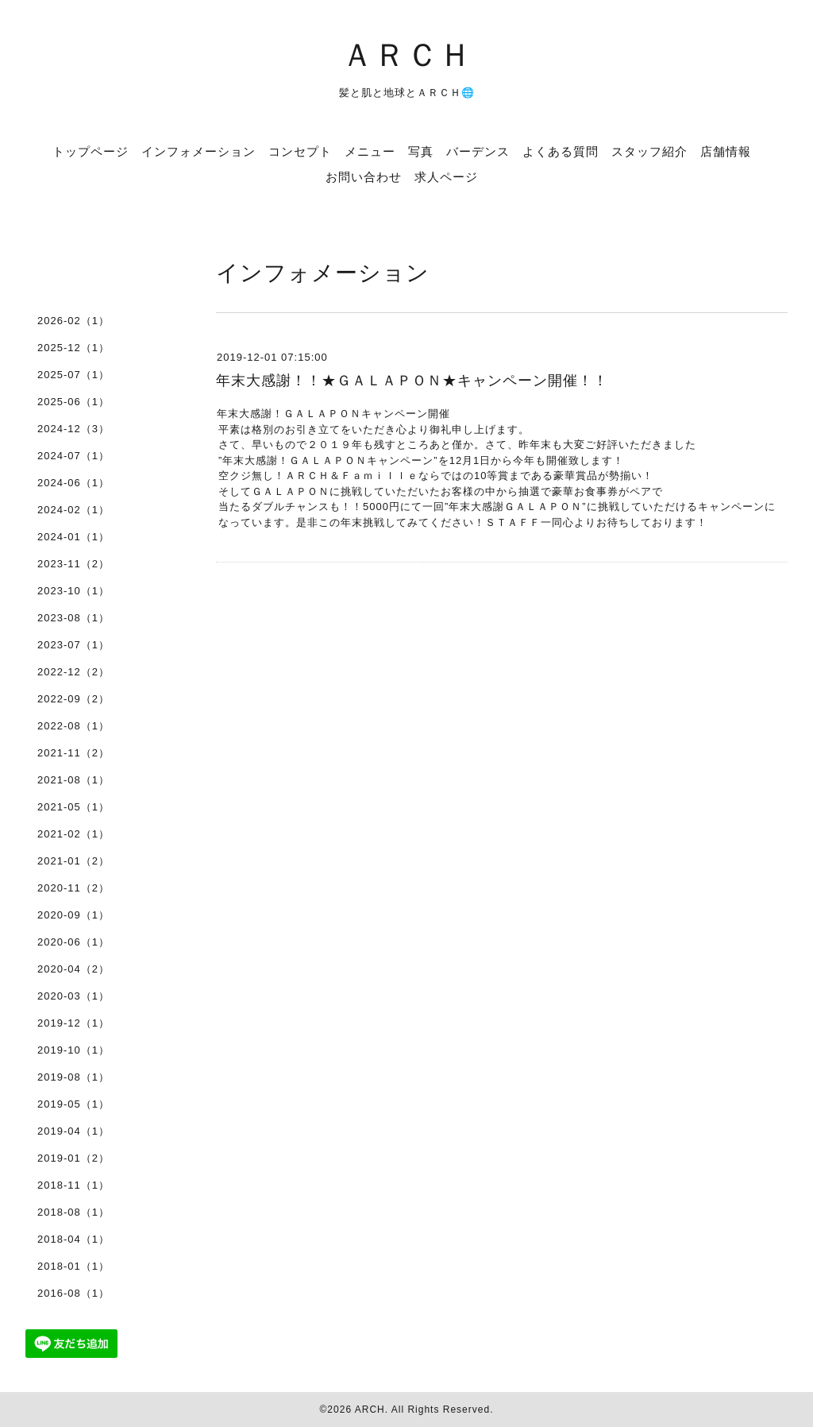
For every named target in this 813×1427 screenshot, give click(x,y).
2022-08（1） (73, 726)
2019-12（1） (73, 1023)
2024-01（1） (73, 537)
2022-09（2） (73, 699)
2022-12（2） (73, 672)
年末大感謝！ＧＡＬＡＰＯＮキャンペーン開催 (333, 414)
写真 (420, 151)
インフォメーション (198, 151)
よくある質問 (560, 151)
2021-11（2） (73, 753)
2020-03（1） (73, 996)
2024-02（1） (73, 510)
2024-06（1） (73, 483)
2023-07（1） (73, 645)
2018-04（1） (73, 1239)
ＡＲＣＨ (406, 53)
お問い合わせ (364, 176)
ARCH (370, 1409)
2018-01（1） (73, 1266)
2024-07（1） (73, 456)
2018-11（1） (73, 1185)
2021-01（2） (73, 861)
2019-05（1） (73, 1104)
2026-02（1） (73, 321)
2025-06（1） (73, 402)
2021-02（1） (73, 834)
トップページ (90, 151)
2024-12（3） (73, 429)
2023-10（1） (73, 591)
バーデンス (478, 151)
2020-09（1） (73, 915)
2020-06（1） (73, 942)
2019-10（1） (73, 1050)
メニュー (370, 151)
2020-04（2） (73, 969)
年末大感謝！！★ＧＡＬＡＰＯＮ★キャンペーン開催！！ (412, 381)
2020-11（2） (73, 888)
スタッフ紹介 (649, 151)
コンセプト (300, 151)
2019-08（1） (73, 1077)
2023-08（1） (73, 618)
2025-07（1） (73, 375)
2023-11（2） (73, 564)
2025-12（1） (73, 348)
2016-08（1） (73, 1293)
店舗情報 (725, 151)
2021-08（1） (73, 780)
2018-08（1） (73, 1212)
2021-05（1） (73, 807)
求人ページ (446, 176)
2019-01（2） (73, 1158)
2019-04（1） (73, 1131)
